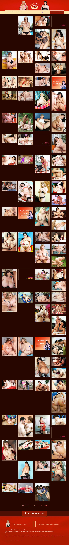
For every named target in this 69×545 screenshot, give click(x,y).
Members (9, 529)
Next (46, 505)
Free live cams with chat (20, 524)
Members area (20, 12)
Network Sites (10, 12)
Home (6, 529)
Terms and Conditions (9, 531)
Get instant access (58, 12)
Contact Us (27, 531)
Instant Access (19, 529)
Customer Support (17, 531)
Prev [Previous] (22, 505)
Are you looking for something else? (48, 524)
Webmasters (23, 531)
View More (24, 529)
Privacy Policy (7, 532)
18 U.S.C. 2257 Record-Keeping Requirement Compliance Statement (42, 531)
